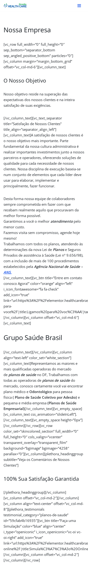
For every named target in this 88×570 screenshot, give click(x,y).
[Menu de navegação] (79, 5)
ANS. (7, 272)
